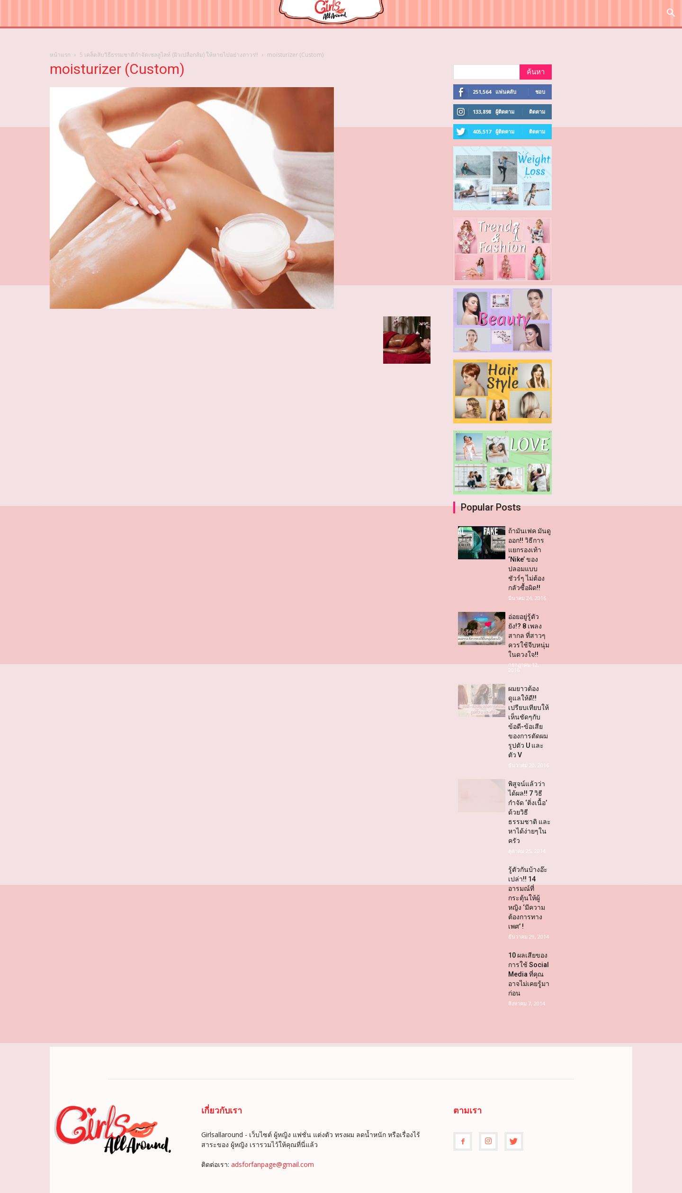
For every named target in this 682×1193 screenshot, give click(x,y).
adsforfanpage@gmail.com (272, 1164)
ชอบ (540, 91)
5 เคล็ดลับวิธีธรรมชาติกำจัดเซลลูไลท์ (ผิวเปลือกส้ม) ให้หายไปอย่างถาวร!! (169, 55)
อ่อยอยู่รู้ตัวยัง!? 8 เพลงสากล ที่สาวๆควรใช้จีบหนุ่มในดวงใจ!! (528, 635)
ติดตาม (537, 111)
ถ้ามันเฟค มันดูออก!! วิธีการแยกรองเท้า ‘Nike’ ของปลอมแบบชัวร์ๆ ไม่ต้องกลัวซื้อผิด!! (529, 559)
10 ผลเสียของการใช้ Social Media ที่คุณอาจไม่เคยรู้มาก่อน (528, 974)
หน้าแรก (60, 55)
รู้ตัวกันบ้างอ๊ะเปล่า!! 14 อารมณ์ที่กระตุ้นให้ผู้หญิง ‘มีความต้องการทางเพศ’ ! (527, 898)
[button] (670, 13)
